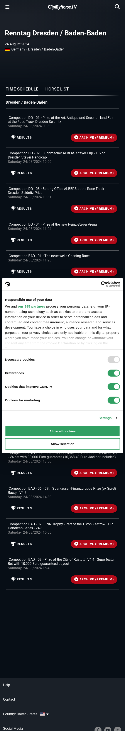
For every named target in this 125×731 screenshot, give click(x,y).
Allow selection (62, 444)
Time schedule (22, 89)
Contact (9, 699)
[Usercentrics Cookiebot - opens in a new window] (101, 284)
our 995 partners (31, 306)
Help (6, 685)
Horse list (57, 89)
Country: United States (25, 714)
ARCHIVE (94, 137)
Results (21, 137)
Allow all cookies (62, 431)
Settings (105, 418)
